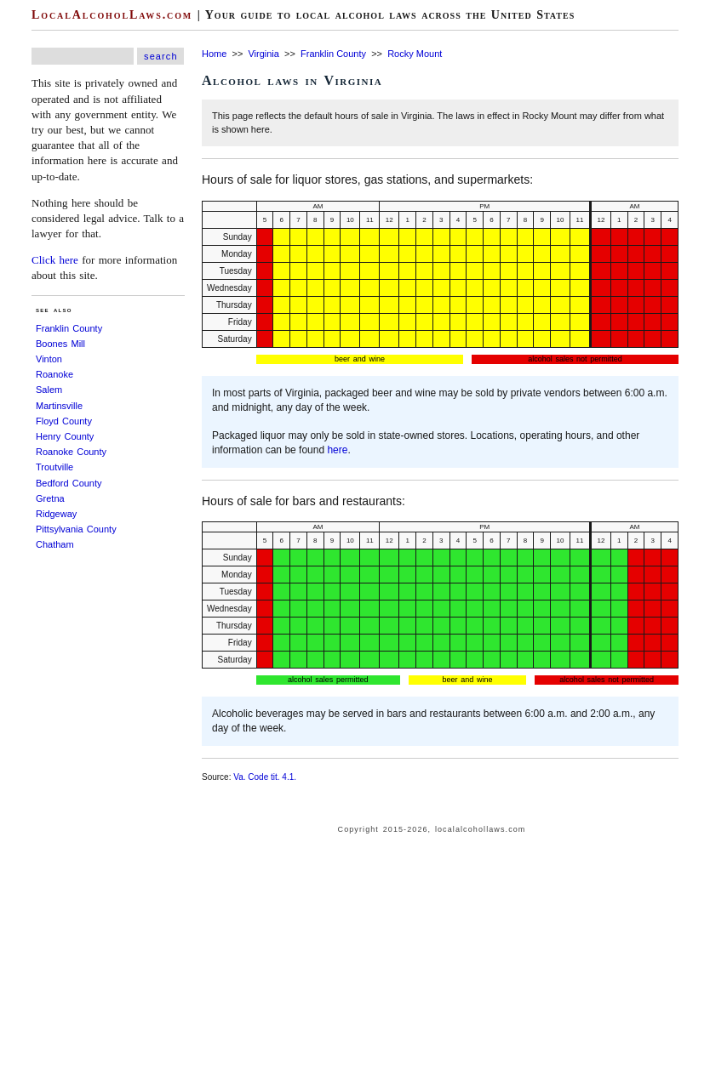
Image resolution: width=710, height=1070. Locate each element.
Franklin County (69, 328)
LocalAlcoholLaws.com (111, 15)
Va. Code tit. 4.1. (264, 777)
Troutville (54, 467)
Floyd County (64, 421)
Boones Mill (60, 344)
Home (214, 53)
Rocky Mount (414, 53)
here (337, 450)
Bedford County (69, 483)
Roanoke (54, 374)
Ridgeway (56, 514)
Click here (54, 259)
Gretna (50, 498)
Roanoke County (71, 452)
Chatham (55, 544)
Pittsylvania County (76, 529)
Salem (49, 389)
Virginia (263, 53)
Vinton (49, 359)
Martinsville (59, 406)
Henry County (65, 436)
